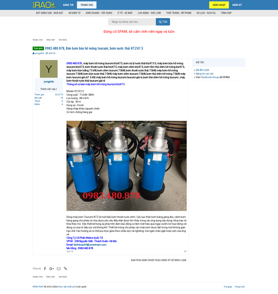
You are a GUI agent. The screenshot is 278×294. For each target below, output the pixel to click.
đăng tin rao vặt (204, 73)
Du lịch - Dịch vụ (206, 13)
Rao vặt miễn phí (67, 286)
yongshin (39, 53)
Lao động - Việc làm (149, 13)
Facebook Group (210, 77)
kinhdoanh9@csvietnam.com (90, 244)
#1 (185, 251)
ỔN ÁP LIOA (202, 70)
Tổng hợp (226, 13)
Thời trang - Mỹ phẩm (178, 13)
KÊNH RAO (38, 286)
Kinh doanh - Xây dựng (99, 13)
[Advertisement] (218, 137)
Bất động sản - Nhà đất (49, 13)
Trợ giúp (228, 286)
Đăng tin (68, 5)
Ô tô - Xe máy (125, 13)
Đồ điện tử (74, 13)
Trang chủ (86, 5)
